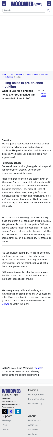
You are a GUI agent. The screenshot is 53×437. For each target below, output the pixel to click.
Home (4, 74)
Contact (5, 429)
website (38, 368)
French (43, 96)
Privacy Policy (35, 403)
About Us (33, 425)
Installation (9, 77)
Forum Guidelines (37, 399)
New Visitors (34, 420)
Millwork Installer (31, 74)
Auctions (32, 434)
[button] (5, 411)
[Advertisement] (26, 43)
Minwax (5, 304)
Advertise (33, 429)
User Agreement (36, 394)
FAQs (4, 425)
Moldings (44, 74)
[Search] (24, 10)
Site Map (6, 420)
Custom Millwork (16, 74)
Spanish (43, 93)
